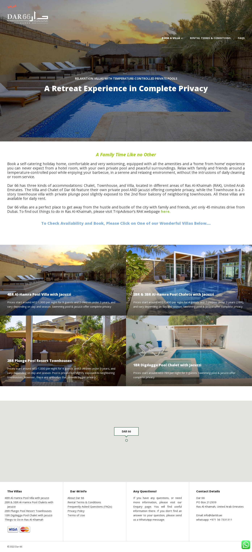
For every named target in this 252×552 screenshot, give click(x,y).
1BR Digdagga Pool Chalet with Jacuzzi (28, 515)
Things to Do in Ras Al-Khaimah (24, 519)
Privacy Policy (76, 511)
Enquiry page (142, 506)
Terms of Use (76, 515)
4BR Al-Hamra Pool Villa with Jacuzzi (27, 498)
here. (165, 211)
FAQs (241, 38)
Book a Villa (172, 38)
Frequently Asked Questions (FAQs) (90, 506)
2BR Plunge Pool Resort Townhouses (28, 511)
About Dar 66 (76, 498)
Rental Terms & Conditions (210, 38)
